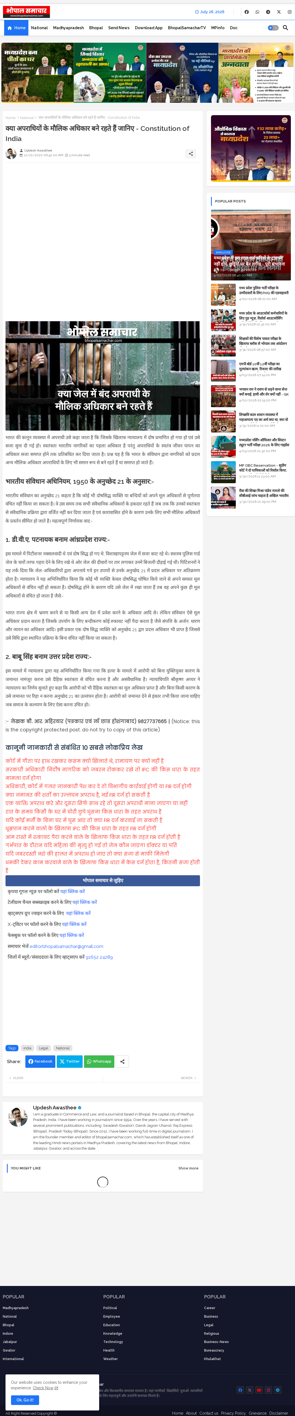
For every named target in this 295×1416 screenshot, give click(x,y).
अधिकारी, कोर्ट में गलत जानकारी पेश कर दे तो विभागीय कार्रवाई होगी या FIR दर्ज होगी (99, 786)
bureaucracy (214, 1350)
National (39, 28)
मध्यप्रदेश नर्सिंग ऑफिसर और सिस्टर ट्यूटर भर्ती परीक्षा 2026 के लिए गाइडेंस (264, 442)
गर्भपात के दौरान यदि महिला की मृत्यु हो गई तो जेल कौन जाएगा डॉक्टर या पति (91, 845)
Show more (188, 1168)
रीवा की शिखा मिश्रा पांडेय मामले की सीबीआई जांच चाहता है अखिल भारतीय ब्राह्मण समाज (264, 496)
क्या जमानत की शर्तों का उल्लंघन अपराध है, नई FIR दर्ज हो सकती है (78, 795)
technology (113, 1342)
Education (111, 1325)
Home (20, 28)
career (209, 1308)
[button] (273, 28)
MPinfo (217, 28)
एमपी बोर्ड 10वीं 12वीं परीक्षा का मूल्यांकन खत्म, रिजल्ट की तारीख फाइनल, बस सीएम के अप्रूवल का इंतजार (264, 369)
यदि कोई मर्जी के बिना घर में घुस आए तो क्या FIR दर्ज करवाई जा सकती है (84, 820)
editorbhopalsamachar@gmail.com (66, 946)
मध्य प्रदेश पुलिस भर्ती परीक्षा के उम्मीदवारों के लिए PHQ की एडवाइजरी (263, 290)
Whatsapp (102, 1061)
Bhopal (96, 28)
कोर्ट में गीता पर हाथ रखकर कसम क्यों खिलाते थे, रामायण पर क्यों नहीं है (85, 761)
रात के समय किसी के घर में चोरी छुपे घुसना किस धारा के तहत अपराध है (84, 812)
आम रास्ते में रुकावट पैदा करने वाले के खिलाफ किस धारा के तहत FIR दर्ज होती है (93, 837)
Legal (43, 1048)
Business (211, 1316)
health (109, 1350)
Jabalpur (10, 1342)
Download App (149, 28)
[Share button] (122, 1061)
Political (110, 1308)
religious (211, 1334)
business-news (216, 1342)
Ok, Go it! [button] (25, 1400)
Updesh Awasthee (55, 1107)
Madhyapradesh (68, 28)
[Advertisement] (103, 205)
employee (111, 1316)
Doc (233, 28)
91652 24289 (99, 957)
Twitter (73, 1061)
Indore (8, 1334)
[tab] (16, 28)
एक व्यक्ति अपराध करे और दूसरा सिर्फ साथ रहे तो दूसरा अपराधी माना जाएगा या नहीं (97, 803)
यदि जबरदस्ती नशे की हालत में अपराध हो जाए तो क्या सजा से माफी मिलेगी (87, 854)
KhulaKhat (212, 1359)
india (27, 1048)
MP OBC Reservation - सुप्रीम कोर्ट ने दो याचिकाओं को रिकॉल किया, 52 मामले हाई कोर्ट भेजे (263, 470)
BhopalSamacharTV (187, 28)
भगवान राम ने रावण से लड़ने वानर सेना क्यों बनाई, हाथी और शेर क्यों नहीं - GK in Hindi (264, 394)
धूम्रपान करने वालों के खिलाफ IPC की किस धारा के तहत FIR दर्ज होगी (81, 828)
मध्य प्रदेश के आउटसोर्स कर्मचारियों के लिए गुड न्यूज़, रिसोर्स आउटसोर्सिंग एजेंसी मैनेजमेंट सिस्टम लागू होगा (263, 318)
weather (110, 1359)
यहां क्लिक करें (72, 891)
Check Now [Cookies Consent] (43, 1388)
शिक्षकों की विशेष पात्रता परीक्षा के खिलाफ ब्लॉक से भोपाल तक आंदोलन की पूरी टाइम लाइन (263, 344)
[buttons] (246, 12)
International (13, 1359)
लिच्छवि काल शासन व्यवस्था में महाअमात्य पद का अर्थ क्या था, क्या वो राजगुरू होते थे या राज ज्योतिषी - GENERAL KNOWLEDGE (263, 422)
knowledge (112, 1334)
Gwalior (9, 1350)
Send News (118, 28)
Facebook (43, 1061)
